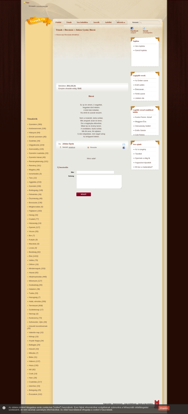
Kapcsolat (107, 404)
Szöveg (71, 176)
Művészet (33, 281)
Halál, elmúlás (35, 301)
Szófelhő (108, 22)
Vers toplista (140, 46)
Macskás (32, 244)
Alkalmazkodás (35, 277)
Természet (33, 305)
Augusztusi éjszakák (143, 163)
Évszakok (33, 394)
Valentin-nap (34, 332)
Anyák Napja (34, 341)
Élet (30, 256)
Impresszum (117, 404)
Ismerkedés (34, 174)
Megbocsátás (34, 207)
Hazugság (33, 297)
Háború (32, 361)
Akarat (32, 272)
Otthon (32, 264)
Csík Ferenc (140, 135)
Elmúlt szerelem (35, 137)
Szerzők (96, 22)
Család (32, 219)
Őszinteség (33, 198)
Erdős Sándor (140, 130)
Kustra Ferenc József (143, 117)
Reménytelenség (36, 161)
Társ (31, 178)
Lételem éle (139, 98)
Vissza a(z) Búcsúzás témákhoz (67, 35)
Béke (31, 357)
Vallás (31, 260)
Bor (30, 235)
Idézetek (121, 22)
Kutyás (32, 240)
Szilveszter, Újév (36, 322)
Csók (31, 374)
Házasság (33, 223)
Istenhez (32, 386)
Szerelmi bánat (35, 157)
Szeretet (32, 186)
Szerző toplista (141, 50)
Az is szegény (140, 149)
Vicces (32, 231)
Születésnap (34, 310)
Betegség (33, 390)
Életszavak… (140, 89)
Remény (32, 165)
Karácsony (33, 318)
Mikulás (32, 353)
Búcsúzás (33, 202)
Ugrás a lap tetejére (145, 404)
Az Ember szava (141, 81)
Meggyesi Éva (140, 122)
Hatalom (32, 289)
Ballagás (32, 345)
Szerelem (33, 124)
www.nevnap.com (42, 6)
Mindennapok (34, 268)
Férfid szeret (140, 94)
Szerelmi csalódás (37, 153)
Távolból (138, 154)
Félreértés (33, 194)
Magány (32, 170)
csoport (134, 32)
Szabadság (33, 285)
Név (72, 172)
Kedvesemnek (35, 128)
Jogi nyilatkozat (130, 404)
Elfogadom (164, 408)
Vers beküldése (82, 22)
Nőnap (32, 336)
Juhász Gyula (68, 144)
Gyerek (32, 227)
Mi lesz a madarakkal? (144, 167)
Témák (69, 22)
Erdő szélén (139, 85)
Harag (31, 215)
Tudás (31, 293)
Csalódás (33, 382)
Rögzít (83, 194)
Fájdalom (33, 211)
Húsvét (32, 349)
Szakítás (32, 141)
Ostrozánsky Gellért (143, 126)
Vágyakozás (34, 145)
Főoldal (58, 22)
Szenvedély (34, 149)
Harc (31, 378)
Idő (30, 369)
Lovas (31, 248)
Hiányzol (32, 132)
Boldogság (33, 190)
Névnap (32, 314)
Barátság (33, 252)
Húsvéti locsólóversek (38, 326)
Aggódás (32, 182)
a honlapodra (147, 32)
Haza (31, 365)
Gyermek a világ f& (142, 158)
